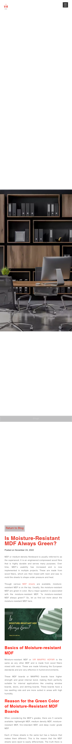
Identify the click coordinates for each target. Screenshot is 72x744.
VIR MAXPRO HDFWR (44, 660)
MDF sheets (28, 584)
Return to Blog (15, 528)
